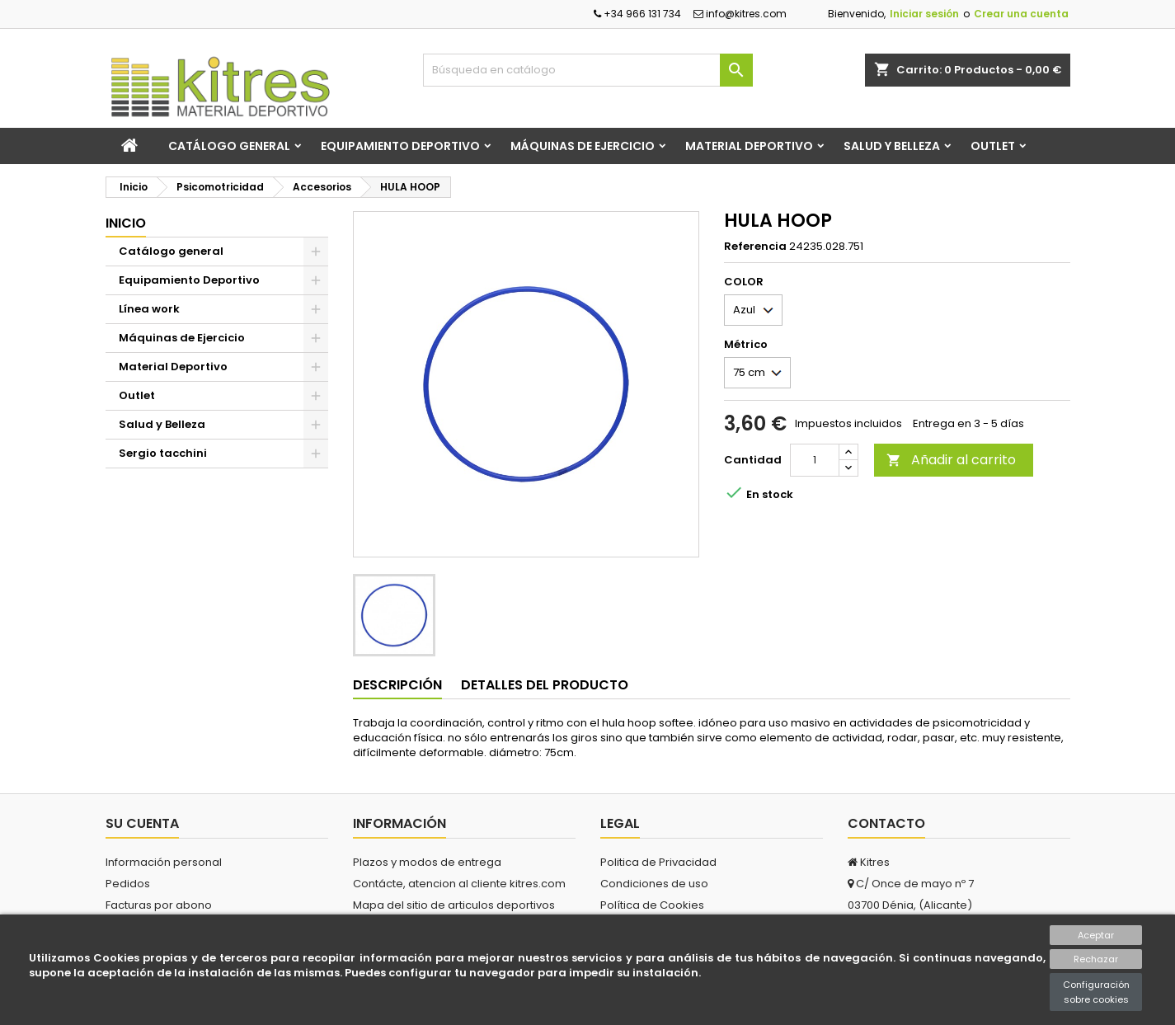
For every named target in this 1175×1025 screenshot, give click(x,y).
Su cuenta (142, 823)
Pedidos (128, 883)
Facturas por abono (159, 905)
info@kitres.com (740, 14)
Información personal (164, 862)
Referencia (755, 246)
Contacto (886, 823)
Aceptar (1096, 935)
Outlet (993, 146)
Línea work (149, 309)
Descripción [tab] (397, 684)
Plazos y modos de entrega (427, 862)
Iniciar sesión (924, 14)
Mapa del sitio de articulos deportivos (454, 905)
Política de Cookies (652, 905)
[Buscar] (588, 70)
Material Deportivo (749, 146)
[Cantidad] (814, 460)
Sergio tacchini (163, 453)
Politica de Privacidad (658, 862)
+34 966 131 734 (637, 14)
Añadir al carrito (951, 459)
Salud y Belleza (892, 146)
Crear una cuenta (1021, 14)
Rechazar (1096, 959)
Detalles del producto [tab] (544, 684)
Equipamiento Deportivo (400, 146)
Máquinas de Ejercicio (582, 146)
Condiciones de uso (654, 883)
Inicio (126, 223)
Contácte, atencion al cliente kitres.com (459, 883)
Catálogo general (229, 146)
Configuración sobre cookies (1096, 992)
